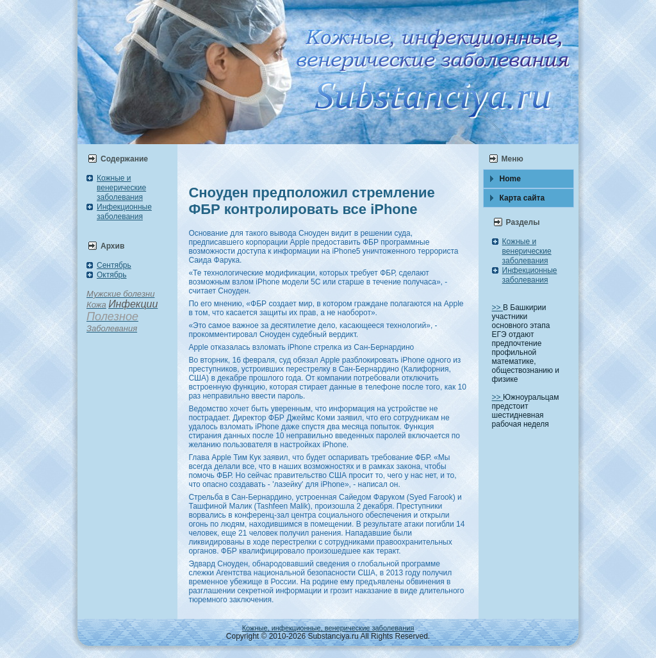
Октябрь (112, 274)
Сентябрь (114, 265)
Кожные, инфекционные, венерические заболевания (328, 628)
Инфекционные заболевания (124, 211)
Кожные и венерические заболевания (121, 188)
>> (497, 307)
